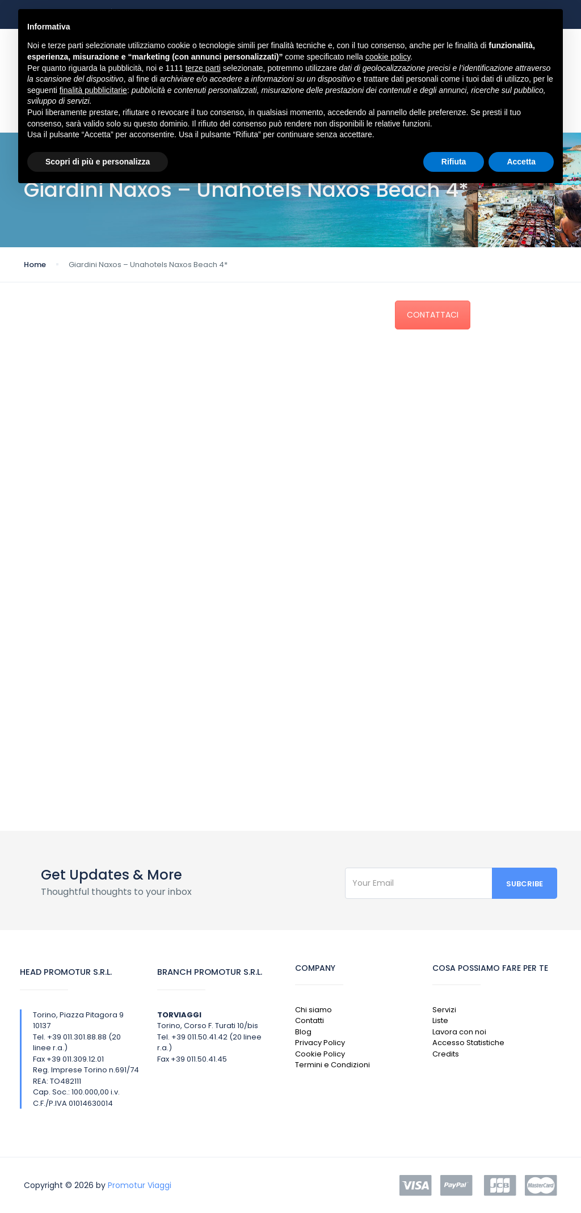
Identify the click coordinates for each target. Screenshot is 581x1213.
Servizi (444, 1009)
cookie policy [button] (387, 56)
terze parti (203, 68)
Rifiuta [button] (453, 161)
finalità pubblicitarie (93, 90)
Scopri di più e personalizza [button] (97, 161)
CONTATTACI (432, 314)
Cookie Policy (320, 1054)
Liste (440, 1020)
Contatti (309, 1020)
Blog (303, 1031)
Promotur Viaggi (139, 1185)
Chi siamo (313, 1009)
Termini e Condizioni (332, 1064)
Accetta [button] (521, 161)
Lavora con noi (459, 1031)
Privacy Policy (320, 1042)
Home (35, 264)
